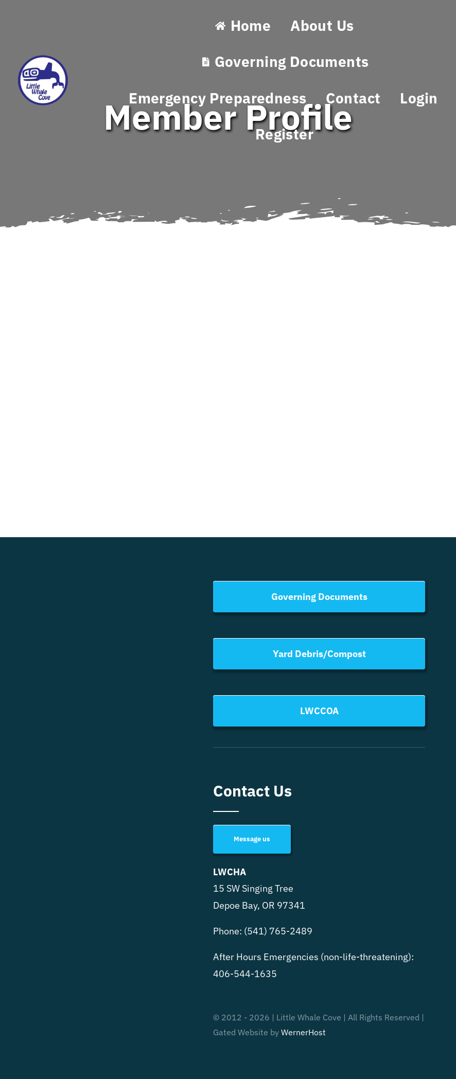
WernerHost (303, 1032)
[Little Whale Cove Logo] (43, 57)
